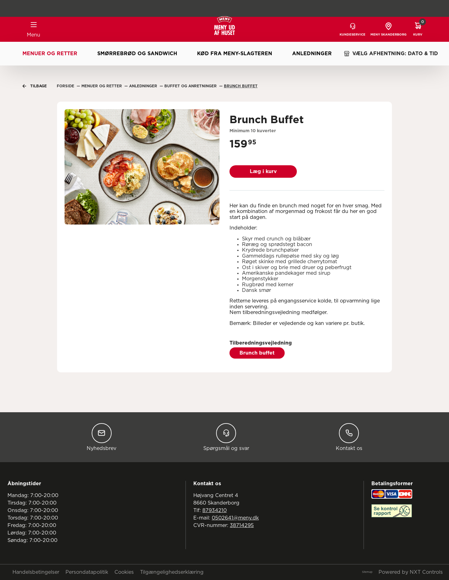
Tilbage (34, 86)
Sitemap (367, 572)
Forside (66, 86)
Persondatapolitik (86, 572)
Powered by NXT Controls (411, 572)
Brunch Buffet (241, 86)
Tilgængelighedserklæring (172, 572)
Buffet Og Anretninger (191, 86)
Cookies (124, 572)
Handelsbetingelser (35, 572)
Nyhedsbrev (101, 437)
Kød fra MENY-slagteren (234, 53)
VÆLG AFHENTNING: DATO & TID (391, 54)
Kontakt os (349, 437)
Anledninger (312, 53)
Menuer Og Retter (102, 86)
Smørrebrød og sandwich (137, 53)
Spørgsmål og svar (226, 437)
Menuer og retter (49, 53)
